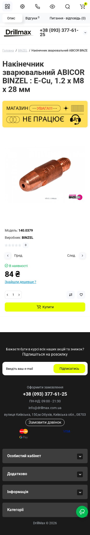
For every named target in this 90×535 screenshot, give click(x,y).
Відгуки (32, 18)
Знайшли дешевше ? (20, 282)
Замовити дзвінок (45, 422)
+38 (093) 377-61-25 (59, 32)
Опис (11, 18)
